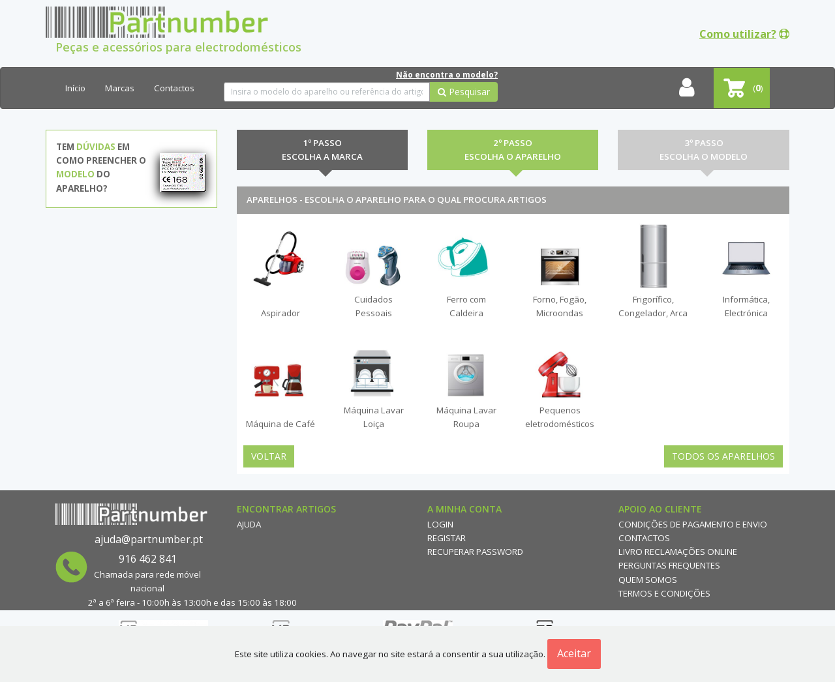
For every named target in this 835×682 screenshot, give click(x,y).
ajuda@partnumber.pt (149, 539)
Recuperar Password (475, 551)
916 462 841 (148, 559)
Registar (446, 538)
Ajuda (249, 524)
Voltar (268, 456)
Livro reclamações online (677, 551)
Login (440, 524)
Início (75, 88)
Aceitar (574, 653)
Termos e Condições (664, 593)
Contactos (174, 88)
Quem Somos (647, 580)
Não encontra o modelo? (447, 74)
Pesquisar (464, 91)
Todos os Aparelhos (723, 456)
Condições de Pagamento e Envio (692, 524)
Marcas (119, 88)
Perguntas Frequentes (669, 565)
